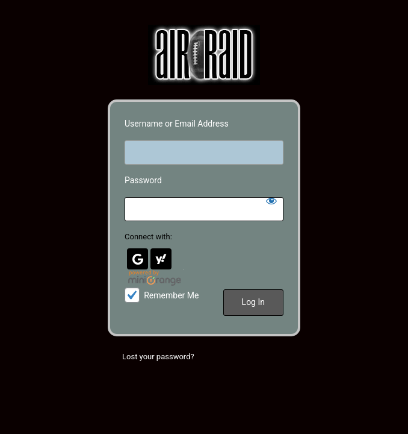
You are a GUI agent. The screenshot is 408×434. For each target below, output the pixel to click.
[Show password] (271, 201)
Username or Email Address (177, 123)
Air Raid (204, 55)
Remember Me (171, 295)
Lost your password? (158, 356)
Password (143, 180)
